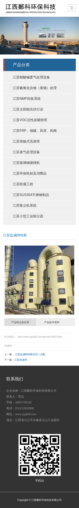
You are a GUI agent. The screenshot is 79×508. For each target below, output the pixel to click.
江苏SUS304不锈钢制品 (31, 195)
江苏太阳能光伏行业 (28, 109)
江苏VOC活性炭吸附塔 (30, 120)
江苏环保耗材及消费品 (30, 173)
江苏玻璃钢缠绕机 (26, 163)
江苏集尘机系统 (24, 205)
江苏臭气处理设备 (26, 152)
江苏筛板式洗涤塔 (26, 141)
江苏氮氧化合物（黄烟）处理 (35, 88)
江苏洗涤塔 (20, 359)
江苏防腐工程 (23, 184)
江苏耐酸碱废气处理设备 (31, 77)
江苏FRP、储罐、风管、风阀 (35, 130)
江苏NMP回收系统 (27, 98)
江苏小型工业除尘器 (28, 216)
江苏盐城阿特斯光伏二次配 (30, 354)
